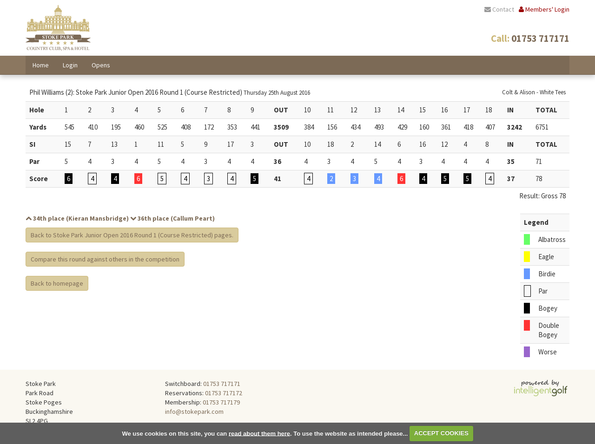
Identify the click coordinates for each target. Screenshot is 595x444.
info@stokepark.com (194, 411)
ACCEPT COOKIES (441, 433)
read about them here (259, 433)
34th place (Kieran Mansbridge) (77, 218)
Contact (499, 9)
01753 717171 (221, 383)
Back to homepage (57, 283)
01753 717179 (221, 402)
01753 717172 (223, 393)
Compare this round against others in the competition (105, 259)
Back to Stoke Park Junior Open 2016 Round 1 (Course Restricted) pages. (132, 235)
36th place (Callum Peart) (172, 218)
